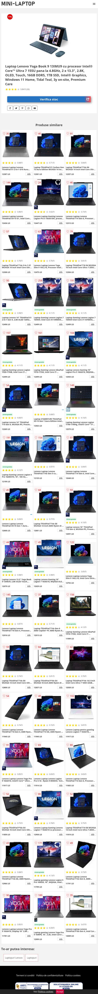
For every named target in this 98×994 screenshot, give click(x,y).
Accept (60, 991)
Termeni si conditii (25, 975)
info (29, 174)
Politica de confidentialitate (49, 975)
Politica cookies (73, 975)
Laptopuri (32, 957)
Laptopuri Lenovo (14, 957)
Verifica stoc (65, 99)
